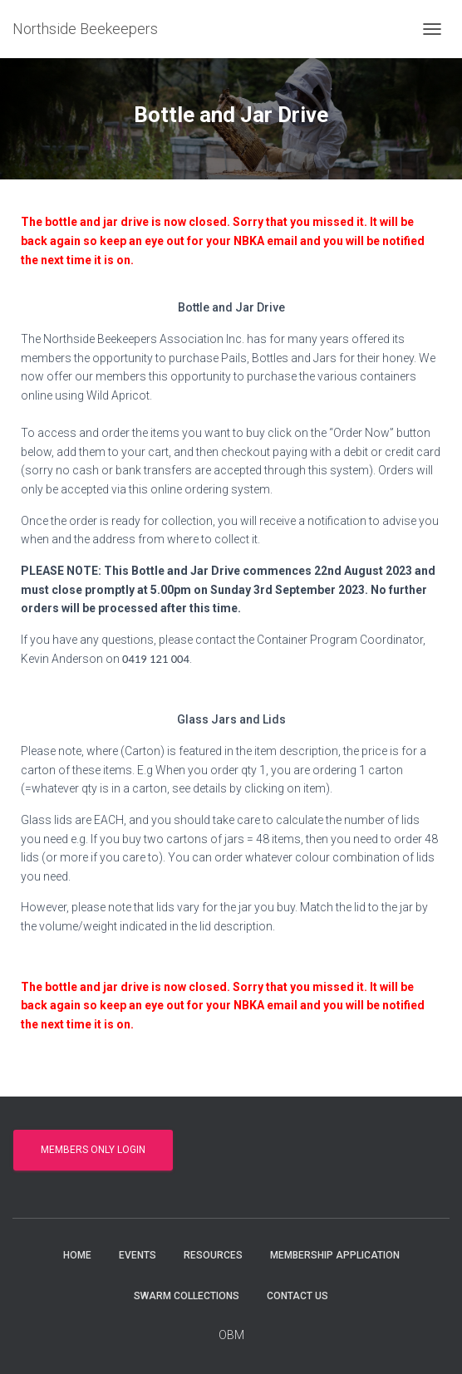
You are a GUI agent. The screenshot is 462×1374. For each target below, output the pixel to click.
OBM (231, 1335)
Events (137, 1255)
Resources (213, 1255)
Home (77, 1255)
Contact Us (297, 1296)
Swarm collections (186, 1296)
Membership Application (335, 1255)
